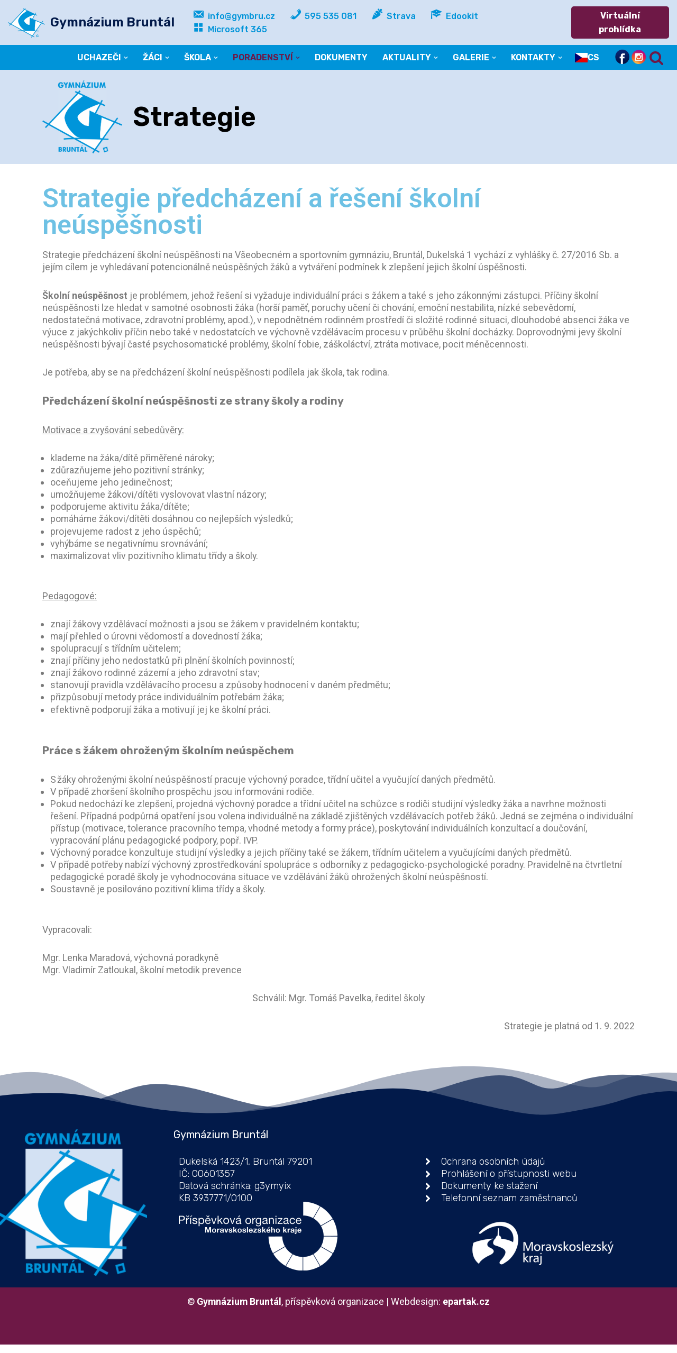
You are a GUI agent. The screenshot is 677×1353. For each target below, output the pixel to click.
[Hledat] (656, 57)
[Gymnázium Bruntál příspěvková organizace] (91, 23)
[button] (124, 58)
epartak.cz (467, 1309)
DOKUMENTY (340, 57)
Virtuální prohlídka (620, 22)
